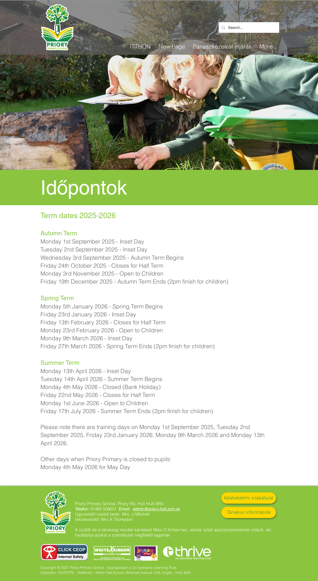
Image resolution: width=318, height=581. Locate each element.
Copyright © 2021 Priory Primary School (72, 567)
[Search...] (248, 27)
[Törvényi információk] (248, 512)
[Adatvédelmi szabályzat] (248, 498)
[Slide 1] (159, 157)
